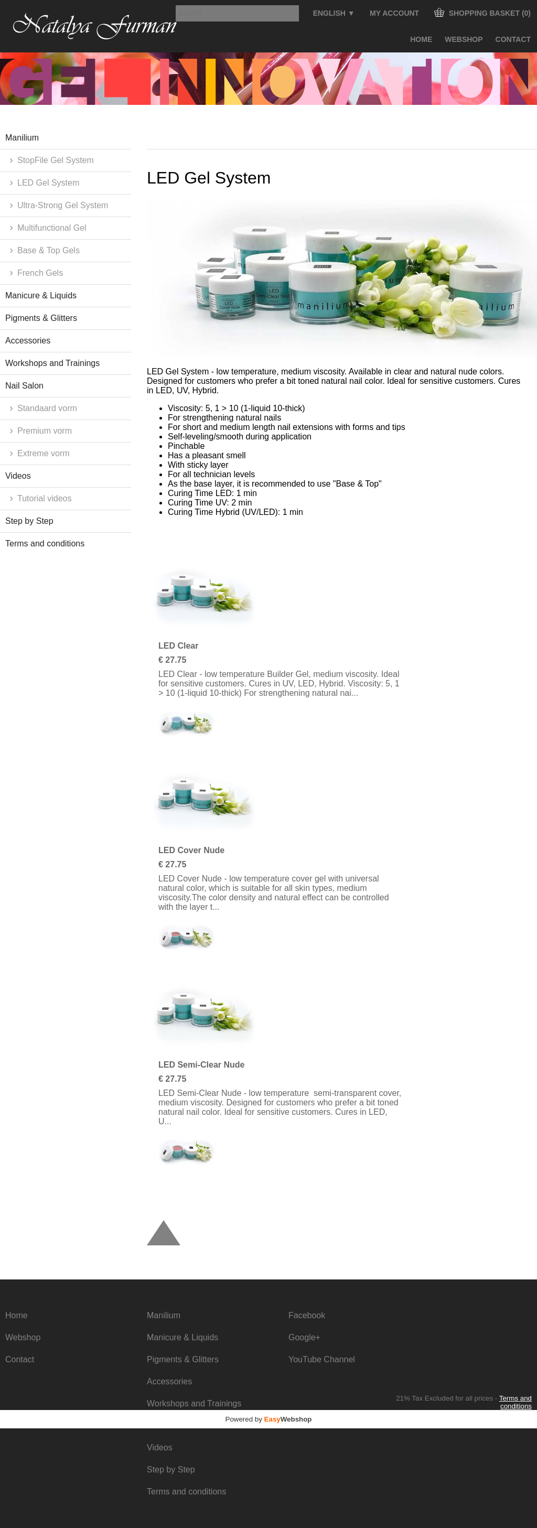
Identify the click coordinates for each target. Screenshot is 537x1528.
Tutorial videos (44, 498)
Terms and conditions (44, 543)
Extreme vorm (43, 453)
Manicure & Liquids (41, 295)
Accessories (27, 340)
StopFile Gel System (55, 160)
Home (421, 39)
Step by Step (29, 520)
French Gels (40, 272)
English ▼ (334, 13)
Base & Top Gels (48, 250)
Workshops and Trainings (52, 363)
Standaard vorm (47, 408)
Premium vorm (44, 430)
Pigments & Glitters (41, 318)
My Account (394, 13)
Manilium (22, 137)
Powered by (268, 1419)
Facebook (306, 1315)
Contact (513, 39)
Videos (18, 475)
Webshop (463, 39)
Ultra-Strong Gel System (62, 205)
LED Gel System (48, 182)
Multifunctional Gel (52, 227)
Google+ (304, 1337)
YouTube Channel (321, 1359)
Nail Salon (24, 385)
